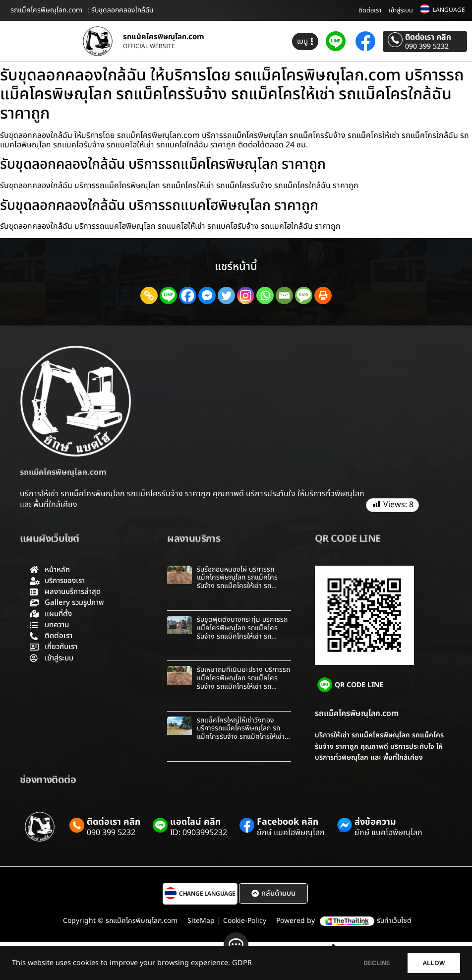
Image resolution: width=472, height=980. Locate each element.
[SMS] (303, 295)
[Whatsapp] (265, 295)
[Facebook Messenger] (207, 295)
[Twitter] (226, 295)
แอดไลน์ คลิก (195, 822)
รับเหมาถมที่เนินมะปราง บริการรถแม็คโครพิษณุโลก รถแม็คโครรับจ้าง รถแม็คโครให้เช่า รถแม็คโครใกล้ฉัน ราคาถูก (243, 682)
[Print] (323, 295)
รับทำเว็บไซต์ (394, 920)
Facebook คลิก (287, 822)
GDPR (242, 963)
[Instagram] (245, 295)
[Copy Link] (149, 295)
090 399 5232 (427, 46)
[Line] (168, 295)
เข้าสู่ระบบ (401, 10)
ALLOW (431, 963)
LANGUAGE (449, 9)
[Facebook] (187, 295)
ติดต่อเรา (369, 10)
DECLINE (370, 963)
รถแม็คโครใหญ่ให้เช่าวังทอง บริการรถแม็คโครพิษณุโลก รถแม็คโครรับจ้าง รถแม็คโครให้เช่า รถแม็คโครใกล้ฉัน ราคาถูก (241, 732)
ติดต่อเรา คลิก (428, 37)
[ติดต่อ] (236, 944)
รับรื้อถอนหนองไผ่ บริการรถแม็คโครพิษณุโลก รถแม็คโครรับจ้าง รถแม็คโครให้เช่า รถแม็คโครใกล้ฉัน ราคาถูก (237, 581)
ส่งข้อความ (375, 822)
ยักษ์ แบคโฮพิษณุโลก (291, 833)
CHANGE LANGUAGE (207, 893)
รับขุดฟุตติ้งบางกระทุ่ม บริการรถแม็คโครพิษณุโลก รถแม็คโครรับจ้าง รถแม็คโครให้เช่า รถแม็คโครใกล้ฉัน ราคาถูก (242, 632)
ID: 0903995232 (198, 833)
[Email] (284, 295)
